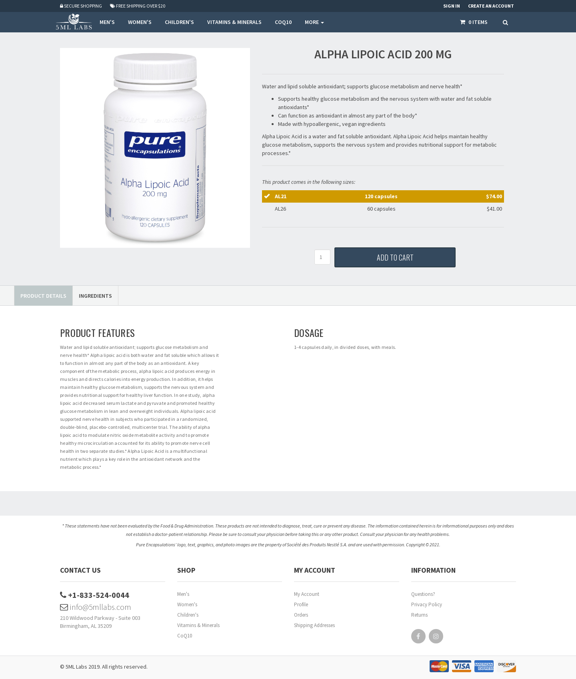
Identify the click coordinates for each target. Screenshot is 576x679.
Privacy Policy (426, 604)
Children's (187, 614)
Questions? (423, 594)
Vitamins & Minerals (198, 625)
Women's (187, 604)
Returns (419, 614)
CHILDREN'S (179, 22)
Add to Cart (395, 257)
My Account (306, 594)
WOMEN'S (140, 22)
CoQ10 (184, 635)
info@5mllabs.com (95, 607)
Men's (183, 594)
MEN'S (107, 22)
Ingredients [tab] (95, 295)
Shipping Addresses (314, 625)
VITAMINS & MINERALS (234, 22)
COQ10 (283, 22)
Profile (301, 604)
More (314, 22)
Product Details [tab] (43, 295)
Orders (301, 614)
